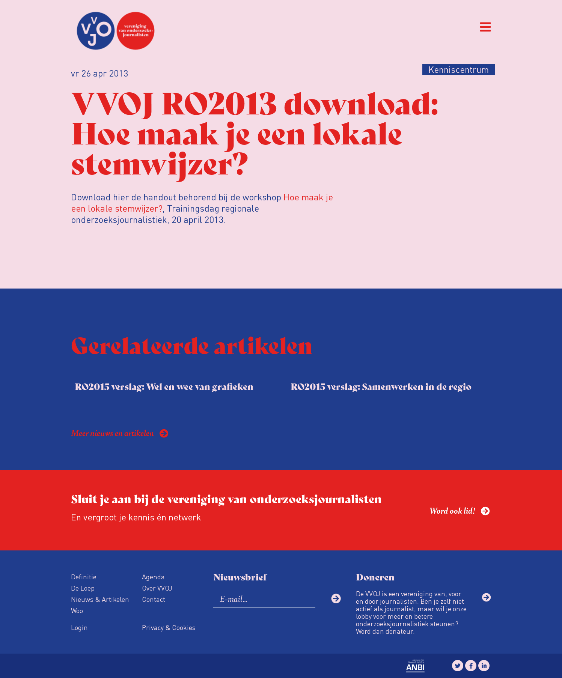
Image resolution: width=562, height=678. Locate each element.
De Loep (83, 587)
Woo (77, 610)
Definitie (83, 576)
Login (79, 627)
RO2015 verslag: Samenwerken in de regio (381, 385)
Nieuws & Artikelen (100, 599)
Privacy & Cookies (169, 627)
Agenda (153, 576)
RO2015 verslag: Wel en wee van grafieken (164, 385)
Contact (153, 599)
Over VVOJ (157, 587)
